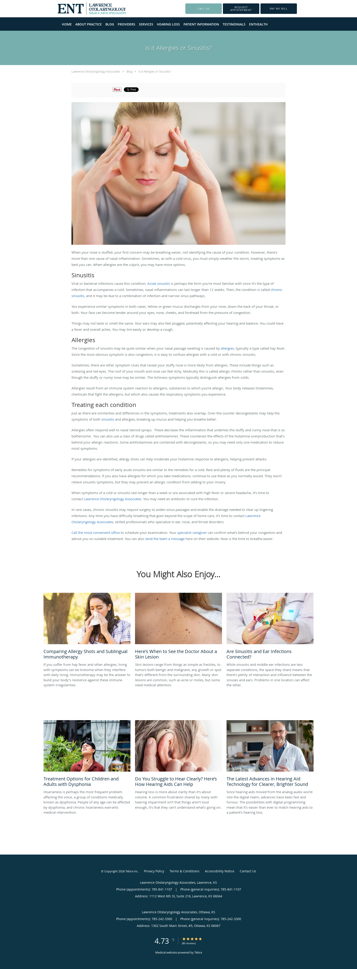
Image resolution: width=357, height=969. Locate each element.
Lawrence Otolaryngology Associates (95, 71)
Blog (130, 71)
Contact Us (248, 871)
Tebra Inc (131, 871)
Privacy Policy (154, 871)
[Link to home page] (85, 8)
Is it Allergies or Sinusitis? (154, 71)
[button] (241, 8)
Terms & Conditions (184, 871)
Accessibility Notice (219, 871)
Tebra (198, 952)
